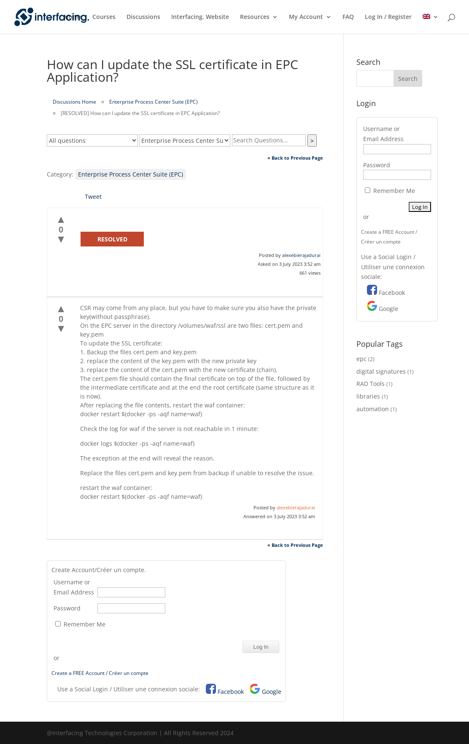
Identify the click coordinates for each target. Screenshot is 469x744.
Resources (255, 17)
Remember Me (80, 624)
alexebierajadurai (301, 255)
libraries (368, 396)
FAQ (348, 17)
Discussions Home (74, 102)
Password (67, 608)
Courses (104, 17)
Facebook (231, 692)
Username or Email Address (74, 587)
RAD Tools (370, 384)
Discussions (143, 17)
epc (361, 359)
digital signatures (381, 371)
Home (72, 17)
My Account (306, 17)
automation (372, 409)
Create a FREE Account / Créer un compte (99, 673)
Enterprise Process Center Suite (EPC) (153, 102)
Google (271, 692)
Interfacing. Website (200, 17)
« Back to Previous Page (295, 158)
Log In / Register (388, 17)
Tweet (93, 197)
